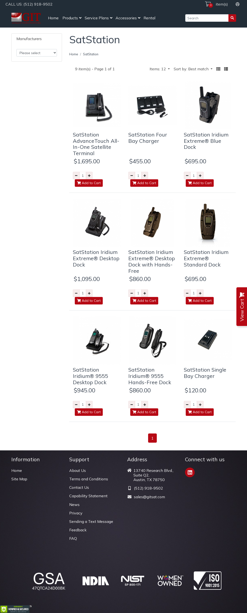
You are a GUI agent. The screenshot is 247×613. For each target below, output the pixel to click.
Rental (149, 17)
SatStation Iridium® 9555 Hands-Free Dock (149, 375)
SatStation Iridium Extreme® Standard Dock (206, 258)
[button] (218, 69)
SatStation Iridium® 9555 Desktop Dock (90, 375)
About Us (77, 470)
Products (70, 17)
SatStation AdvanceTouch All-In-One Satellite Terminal (96, 144)
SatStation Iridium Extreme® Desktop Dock (96, 258)
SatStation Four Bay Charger (147, 137)
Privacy (75, 513)
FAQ (73, 538)
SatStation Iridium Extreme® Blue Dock (206, 140)
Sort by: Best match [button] (192, 68)
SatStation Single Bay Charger (205, 372)
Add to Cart (89, 183)
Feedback (78, 529)
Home (53, 17)
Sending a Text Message (91, 521)
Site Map (19, 478)
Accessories (126, 17)
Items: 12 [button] (158, 68)
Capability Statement (88, 495)
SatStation (90, 54)
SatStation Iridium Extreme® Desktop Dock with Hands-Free (151, 261)
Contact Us (79, 487)
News (74, 504)
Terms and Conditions (88, 478)
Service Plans (97, 17)
